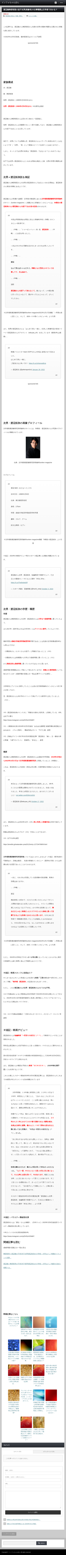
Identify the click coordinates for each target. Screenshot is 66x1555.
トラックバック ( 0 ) (48, 1451)
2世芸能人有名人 (10, 16)
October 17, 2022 (37, 801)
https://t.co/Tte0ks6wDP (19, 582)
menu (61, 2)
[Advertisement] (33, 61)
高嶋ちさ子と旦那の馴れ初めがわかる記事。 (26, 1379)
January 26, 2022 (38, 369)
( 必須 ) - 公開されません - (15, 1477)
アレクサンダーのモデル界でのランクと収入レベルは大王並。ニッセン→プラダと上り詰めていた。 (26, 1396)
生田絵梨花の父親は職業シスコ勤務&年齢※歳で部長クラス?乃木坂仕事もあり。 (38, 1381)
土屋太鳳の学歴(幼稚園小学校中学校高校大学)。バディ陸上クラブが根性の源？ (13, 1356)
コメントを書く (32, 16)
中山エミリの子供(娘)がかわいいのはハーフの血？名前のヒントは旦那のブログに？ (13, 1322)
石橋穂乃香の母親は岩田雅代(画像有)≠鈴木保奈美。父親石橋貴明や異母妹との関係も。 (38, 1406)
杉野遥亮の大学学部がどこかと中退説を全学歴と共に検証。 (38, 1332)
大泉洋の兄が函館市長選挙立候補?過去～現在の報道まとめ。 (51, 1332)
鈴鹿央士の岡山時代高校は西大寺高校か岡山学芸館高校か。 (24, 1519)
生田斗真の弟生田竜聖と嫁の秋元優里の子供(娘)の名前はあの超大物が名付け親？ (51, 1370)
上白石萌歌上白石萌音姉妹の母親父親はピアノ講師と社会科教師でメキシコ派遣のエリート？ (26, 1435)
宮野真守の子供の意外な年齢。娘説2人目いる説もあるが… (26, 1332)
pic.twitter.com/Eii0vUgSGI (25, 795)
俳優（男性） (19, 16)
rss (55, 2)
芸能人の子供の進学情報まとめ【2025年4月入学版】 (22, 1523)
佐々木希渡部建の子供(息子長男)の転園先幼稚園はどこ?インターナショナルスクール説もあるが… (51, 1408)
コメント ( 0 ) (17, 1451)
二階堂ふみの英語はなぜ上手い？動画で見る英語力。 (38, 1431)
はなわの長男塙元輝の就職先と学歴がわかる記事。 (51, 1354)
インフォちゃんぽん (14, 1552)
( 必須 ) (9, 1470)
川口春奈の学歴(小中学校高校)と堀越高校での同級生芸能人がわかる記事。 (26, 1356)
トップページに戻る (9, 1534)
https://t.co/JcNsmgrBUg (37, 363)
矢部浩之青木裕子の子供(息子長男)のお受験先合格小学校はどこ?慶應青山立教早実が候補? (13, 1408)
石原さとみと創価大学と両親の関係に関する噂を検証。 (13, 1380)
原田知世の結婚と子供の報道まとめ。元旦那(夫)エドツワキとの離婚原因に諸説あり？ (38, 1356)
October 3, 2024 (47, 589)
